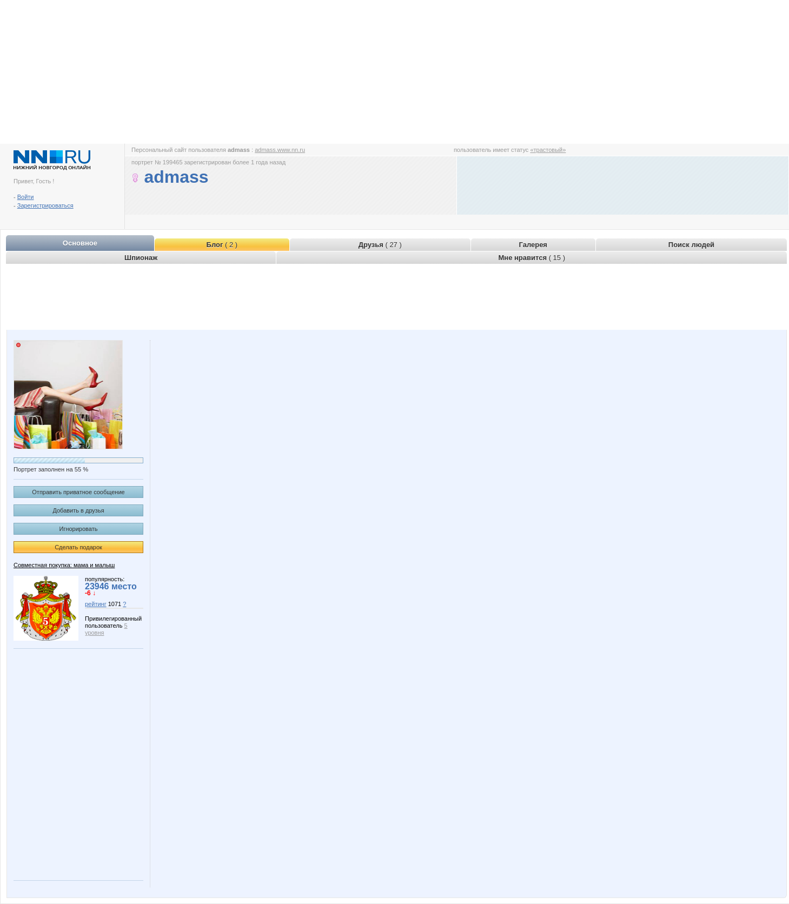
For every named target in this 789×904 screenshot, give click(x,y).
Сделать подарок (78, 547)
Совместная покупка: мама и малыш (64, 565)
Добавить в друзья (78, 510)
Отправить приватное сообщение (78, 492)
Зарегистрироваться (45, 205)
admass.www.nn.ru (280, 150)
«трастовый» (548, 150)
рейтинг (96, 604)
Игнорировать (78, 529)
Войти (25, 197)
